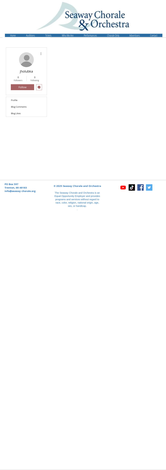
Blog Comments (19, 106)
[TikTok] (132, 187)
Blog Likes (16, 113)
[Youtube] (123, 187)
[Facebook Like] (139, 196)
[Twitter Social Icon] (149, 187)
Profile (14, 100)
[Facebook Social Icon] (140, 187)
